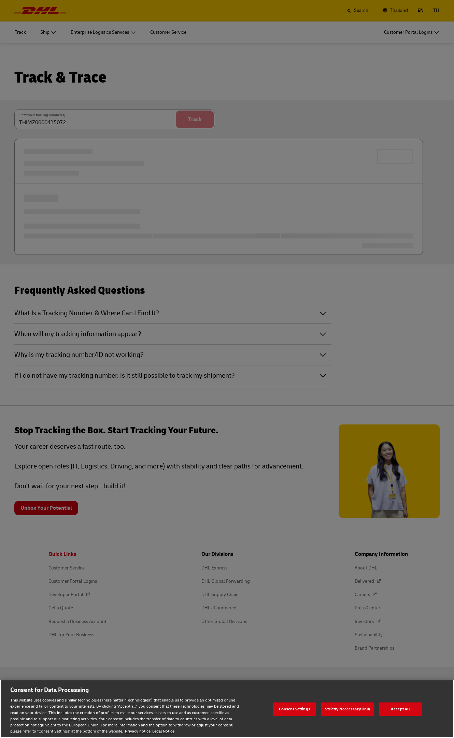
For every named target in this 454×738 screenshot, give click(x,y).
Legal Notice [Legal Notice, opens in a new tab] (163, 731)
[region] (227, 709)
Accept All (400, 708)
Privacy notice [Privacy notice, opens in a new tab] (138, 731)
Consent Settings (294, 708)
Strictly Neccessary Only (347, 708)
